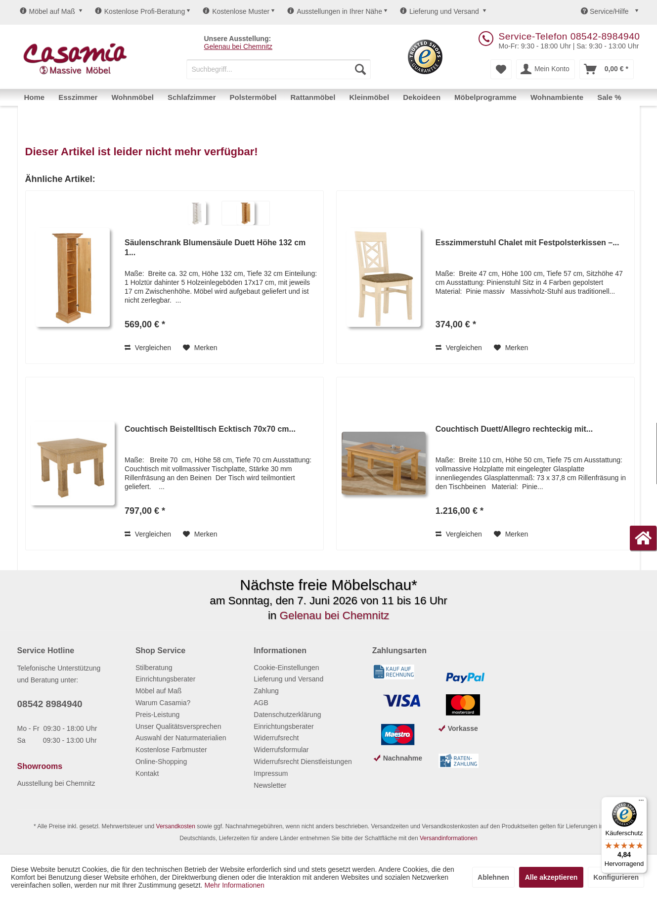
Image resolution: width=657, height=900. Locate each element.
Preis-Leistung (157, 715)
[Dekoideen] (421, 97)
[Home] (34, 97)
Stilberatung (154, 668)
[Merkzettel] (501, 69)
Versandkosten (175, 826)
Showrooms (40, 766)
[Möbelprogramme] (485, 97)
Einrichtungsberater (165, 679)
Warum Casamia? (163, 703)
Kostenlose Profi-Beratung (140, 11)
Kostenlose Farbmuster (171, 750)
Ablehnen (493, 877)
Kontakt (147, 773)
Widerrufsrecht (276, 738)
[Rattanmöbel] (313, 97)
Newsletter (270, 785)
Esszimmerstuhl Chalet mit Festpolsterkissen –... (527, 242)
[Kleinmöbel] (369, 97)
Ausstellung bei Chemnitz (56, 783)
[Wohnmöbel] (132, 97)
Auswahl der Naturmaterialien (180, 738)
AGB (261, 703)
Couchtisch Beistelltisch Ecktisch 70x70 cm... (210, 429)
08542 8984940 (50, 704)
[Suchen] (360, 69)
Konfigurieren (616, 877)
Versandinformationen (449, 838)
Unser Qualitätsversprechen (178, 726)
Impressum (271, 773)
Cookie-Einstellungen (286, 668)
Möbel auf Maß (47, 11)
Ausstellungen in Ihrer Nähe (334, 11)
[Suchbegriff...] (278, 69)
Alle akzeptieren (551, 877)
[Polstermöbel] (253, 97)
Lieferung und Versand (439, 11)
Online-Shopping (161, 761)
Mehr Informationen (234, 885)
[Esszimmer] (77, 97)
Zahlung (266, 691)
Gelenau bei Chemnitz (238, 46)
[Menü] (641, 803)
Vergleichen (148, 348)
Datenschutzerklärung (287, 715)
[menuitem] (278, 69)
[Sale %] (609, 97)
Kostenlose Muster (236, 11)
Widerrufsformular (281, 750)
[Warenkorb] (606, 69)
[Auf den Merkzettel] (200, 348)
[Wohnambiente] (557, 97)
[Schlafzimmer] (192, 97)
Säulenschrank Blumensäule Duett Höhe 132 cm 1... (215, 247)
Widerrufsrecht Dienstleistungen (302, 761)
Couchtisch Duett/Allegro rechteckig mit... (514, 429)
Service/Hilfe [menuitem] (605, 11)
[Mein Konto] (545, 69)
